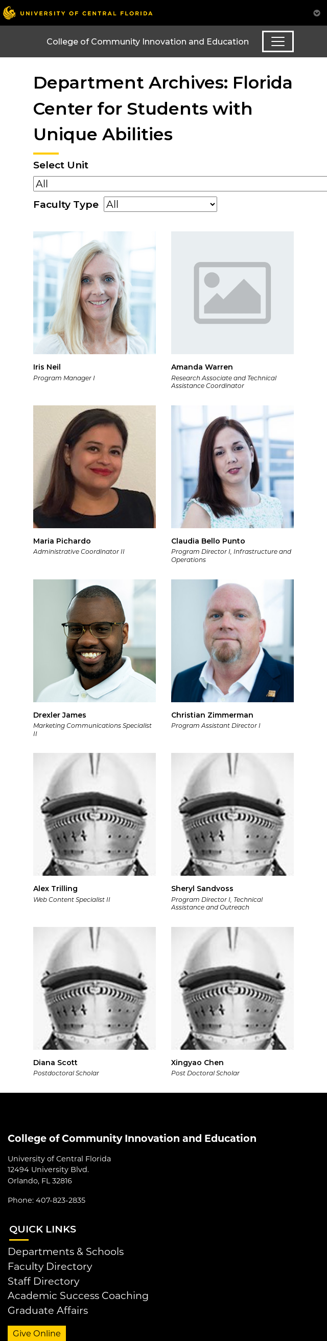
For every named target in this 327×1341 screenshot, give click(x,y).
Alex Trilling (55, 888)
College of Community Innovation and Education (147, 42)
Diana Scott (55, 1062)
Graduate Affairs (48, 1310)
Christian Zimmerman (212, 715)
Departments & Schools (66, 1251)
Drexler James (59, 715)
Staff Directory (43, 1281)
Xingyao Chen (197, 1062)
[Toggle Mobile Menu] (316, 12)
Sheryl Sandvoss (202, 888)
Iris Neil (47, 367)
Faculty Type (66, 204)
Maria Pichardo (62, 541)
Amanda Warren (202, 367)
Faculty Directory (50, 1266)
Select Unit (60, 165)
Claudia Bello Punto (208, 541)
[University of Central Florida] (77, 12)
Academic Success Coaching (78, 1295)
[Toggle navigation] (278, 41)
